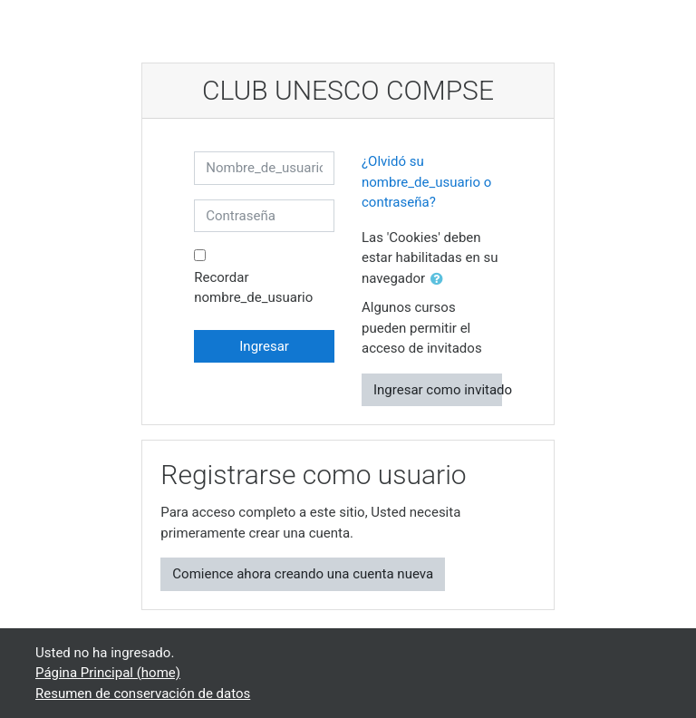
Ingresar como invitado (437, 390)
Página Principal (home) (107, 673)
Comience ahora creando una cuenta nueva (302, 574)
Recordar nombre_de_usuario (253, 287)
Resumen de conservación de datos (142, 693)
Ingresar (264, 346)
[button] (440, 279)
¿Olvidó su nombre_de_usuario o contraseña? (426, 181)
